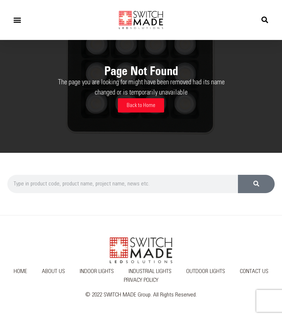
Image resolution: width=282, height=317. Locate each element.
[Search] (256, 184)
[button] (17, 20)
